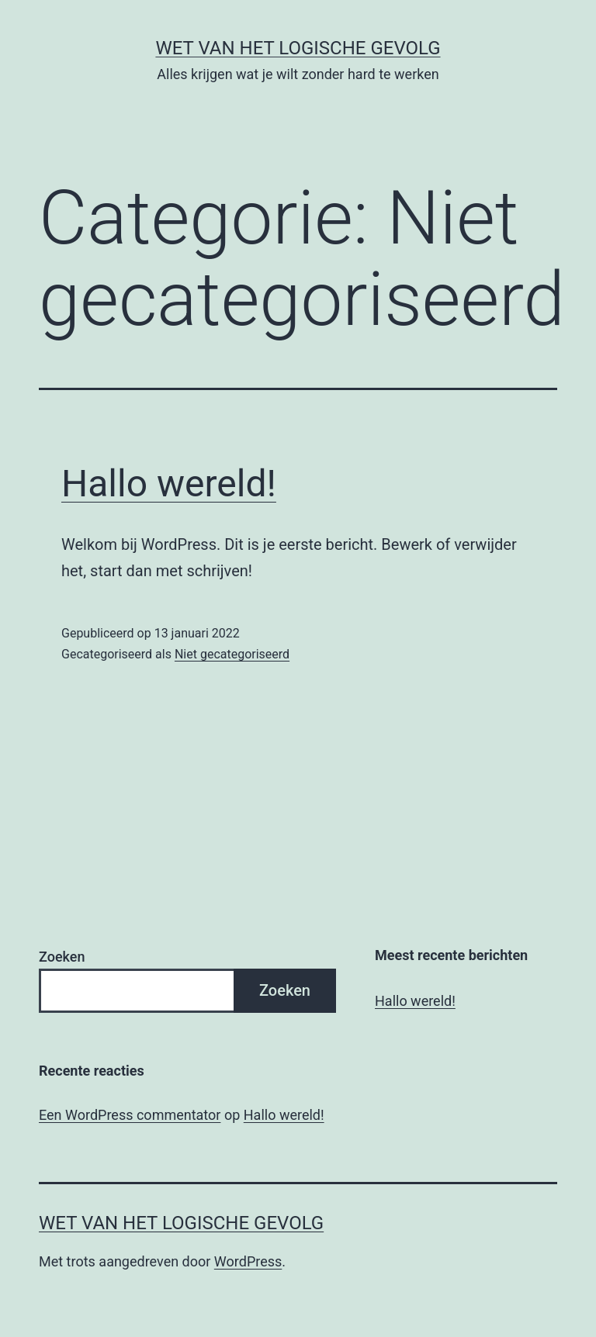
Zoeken (62, 956)
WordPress (248, 1261)
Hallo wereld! (168, 483)
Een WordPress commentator (129, 1115)
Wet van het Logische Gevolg (297, 48)
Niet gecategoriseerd (232, 654)
